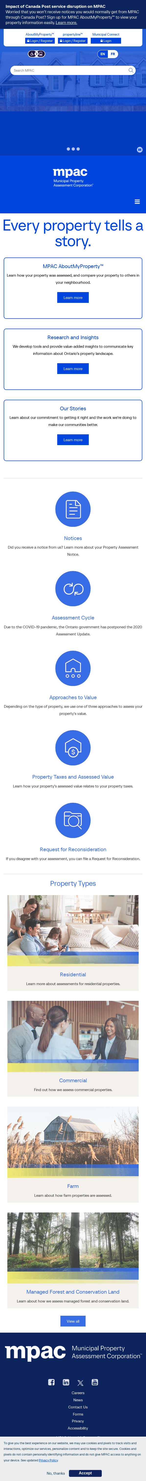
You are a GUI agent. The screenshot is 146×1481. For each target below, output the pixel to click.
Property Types (73, 883)
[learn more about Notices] (73, 508)
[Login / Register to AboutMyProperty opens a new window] (40, 41)
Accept (85, 1474)
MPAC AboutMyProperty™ (73, 266)
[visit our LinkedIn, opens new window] (66, 1382)
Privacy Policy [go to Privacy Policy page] (48, 1461)
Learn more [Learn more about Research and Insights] (73, 368)
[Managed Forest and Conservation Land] (73, 1301)
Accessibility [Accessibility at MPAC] (78, 1428)
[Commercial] (73, 1089)
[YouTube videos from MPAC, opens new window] (95, 1382)
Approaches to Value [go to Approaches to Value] (73, 697)
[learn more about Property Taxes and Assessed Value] (73, 747)
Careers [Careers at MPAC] (78, 1392)
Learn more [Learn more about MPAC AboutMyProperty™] (73, 297)
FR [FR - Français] (113, 54)
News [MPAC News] (78, 1399)
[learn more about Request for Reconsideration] (73, 819)
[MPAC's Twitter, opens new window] (80, 1382)
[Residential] (73, 983)
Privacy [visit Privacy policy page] (78, 1420)
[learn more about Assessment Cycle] (73, 588)
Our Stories (73, 408)
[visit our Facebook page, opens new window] (51, 1382)
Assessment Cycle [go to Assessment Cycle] (73, 617)
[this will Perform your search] (131, 70)
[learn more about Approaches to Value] (73, 667)
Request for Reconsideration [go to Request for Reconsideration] (73, 849)
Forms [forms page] (78, 1414)
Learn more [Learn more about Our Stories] (73, 439)
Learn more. (66, 22)
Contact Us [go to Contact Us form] (78, 1406)
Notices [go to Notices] (73, 538)
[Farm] (73, 1195)
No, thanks (56, 1474)
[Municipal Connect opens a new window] (106, 41)
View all (73, 1321)
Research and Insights (73, 337)
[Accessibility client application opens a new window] (36, 53)
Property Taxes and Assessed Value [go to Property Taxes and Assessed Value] (73, 776)
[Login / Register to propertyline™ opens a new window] (73, 41)
